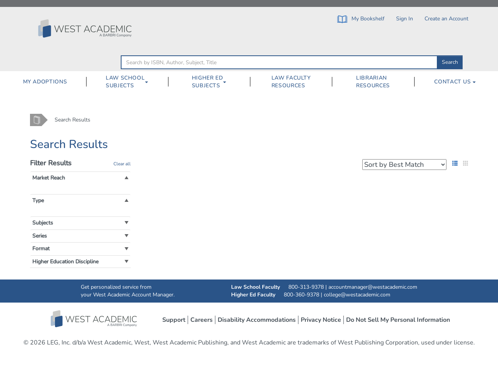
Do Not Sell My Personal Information (398, 320)
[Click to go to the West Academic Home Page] (86, 28)
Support (173, 320)
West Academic (94, 318)
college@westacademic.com (357, 294)
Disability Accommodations (257, 320)
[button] (48, 177)
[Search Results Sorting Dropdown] (404, 164)
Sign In (404, 18)
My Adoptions (45, 81)
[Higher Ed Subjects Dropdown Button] (228, 82)
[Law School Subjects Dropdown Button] (150, 82)
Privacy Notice (321, 320)
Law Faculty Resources (291, 81)
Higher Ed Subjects (207, 81)
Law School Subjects (125, 81)
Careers (201, 320)
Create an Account (446, 18)
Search (450, 62)
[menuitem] (45, 82)
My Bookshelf (361, 19)
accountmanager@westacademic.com (372, 287)
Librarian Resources (373, 81)
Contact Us (455, 81)
